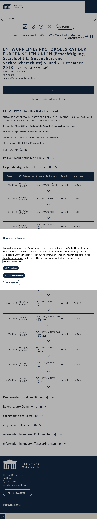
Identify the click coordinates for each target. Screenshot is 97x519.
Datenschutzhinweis (12, 261)
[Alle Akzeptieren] (11, 268)
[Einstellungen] (11, 282)
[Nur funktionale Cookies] (14, 275)
